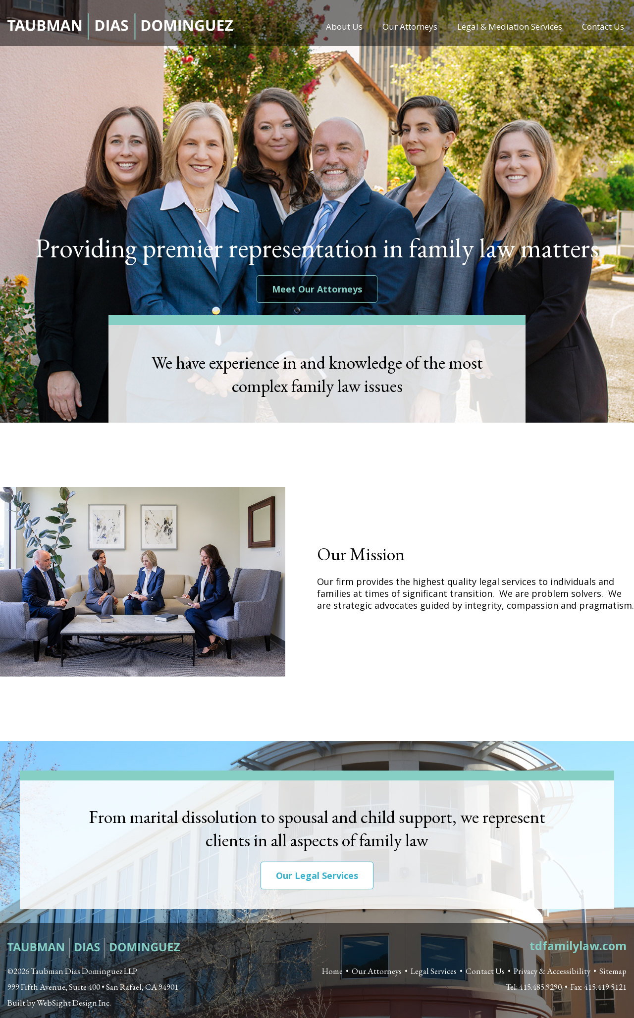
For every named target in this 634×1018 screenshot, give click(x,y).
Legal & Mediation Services (509, 26)
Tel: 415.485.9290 (534, 986)
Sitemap (613, 971)
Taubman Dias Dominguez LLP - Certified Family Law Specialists (120, 26)
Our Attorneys (409, 26)
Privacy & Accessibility (552, 971)
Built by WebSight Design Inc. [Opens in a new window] (59, 1002)
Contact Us (603, 26)
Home (332, 971)
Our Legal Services (317, 875)
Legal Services (434, 971)
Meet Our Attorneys (317, 289)
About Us (344, 26)
